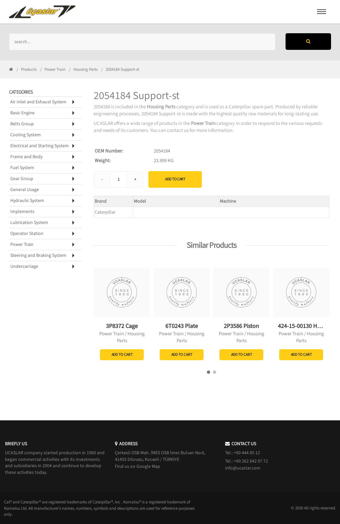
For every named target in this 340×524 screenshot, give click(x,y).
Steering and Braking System (38, 255)
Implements (22, 211)
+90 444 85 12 (247, 453)
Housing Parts (85, 69)
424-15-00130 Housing (306, 326)
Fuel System (22, 167)
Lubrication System (29, 222)
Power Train (54, 69)
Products (29, 69)
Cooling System (25, 135)
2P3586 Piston (241, 326)
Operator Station (26, 233)
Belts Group (22, 124)
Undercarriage (24, 266)
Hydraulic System (27, 200)
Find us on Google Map (137, 466)
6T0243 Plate (181, 326)
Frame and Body (26, 157)
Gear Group (21, 178)
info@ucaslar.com (242, 468)
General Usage (24, 189)
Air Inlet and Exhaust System (38, 102)
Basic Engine (22, 113)
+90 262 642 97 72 (251, 461)
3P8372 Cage (122, 326)
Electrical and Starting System (39, 146)
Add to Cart (175, 179)
